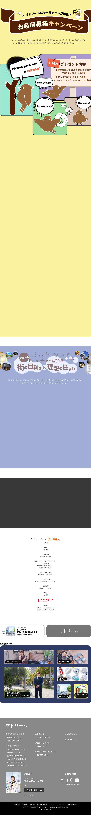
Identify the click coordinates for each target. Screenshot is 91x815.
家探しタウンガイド (14, 740)
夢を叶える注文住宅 (14, 752)
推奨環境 (25, 805)
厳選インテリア (42, 746)
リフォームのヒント (43, 737)
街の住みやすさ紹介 (14, 737)
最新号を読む (34, 790)
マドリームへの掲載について (68, 805)
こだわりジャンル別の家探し (17, 759)
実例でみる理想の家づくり (16, 756)
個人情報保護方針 (42, 805)
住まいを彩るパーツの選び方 (17, 765)
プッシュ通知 (54, 805)
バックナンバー (29, 795)
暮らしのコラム (70, 733)
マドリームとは (70, 739)
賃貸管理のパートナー (44, 755)
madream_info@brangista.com (59, 807)
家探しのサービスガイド (15, 762)
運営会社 (32, 805)
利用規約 (17, 805)
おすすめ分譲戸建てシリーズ (17, 749)
